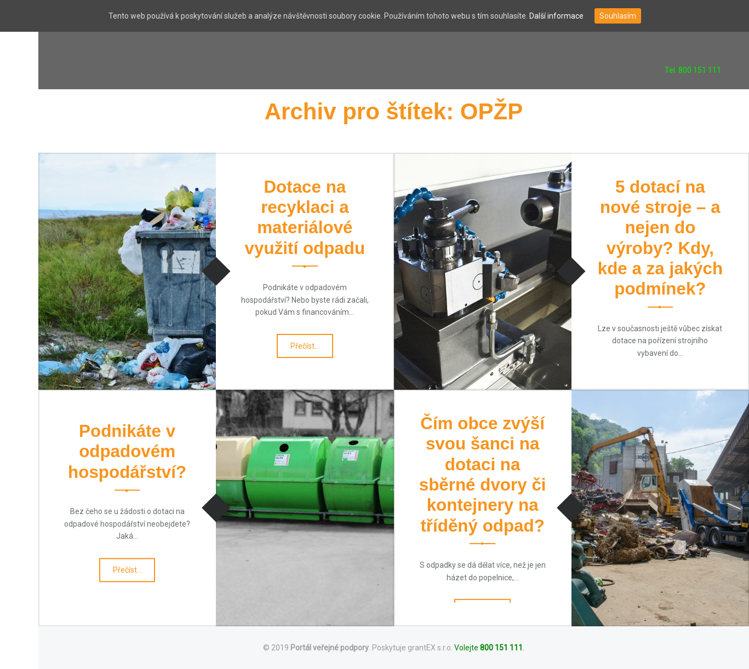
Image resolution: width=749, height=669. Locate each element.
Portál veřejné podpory (329, 647)
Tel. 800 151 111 (693, 70)
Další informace (556, 15)
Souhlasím (617, 15)
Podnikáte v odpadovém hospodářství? (127, 452)
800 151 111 (501, 647)
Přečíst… (306, 348)
